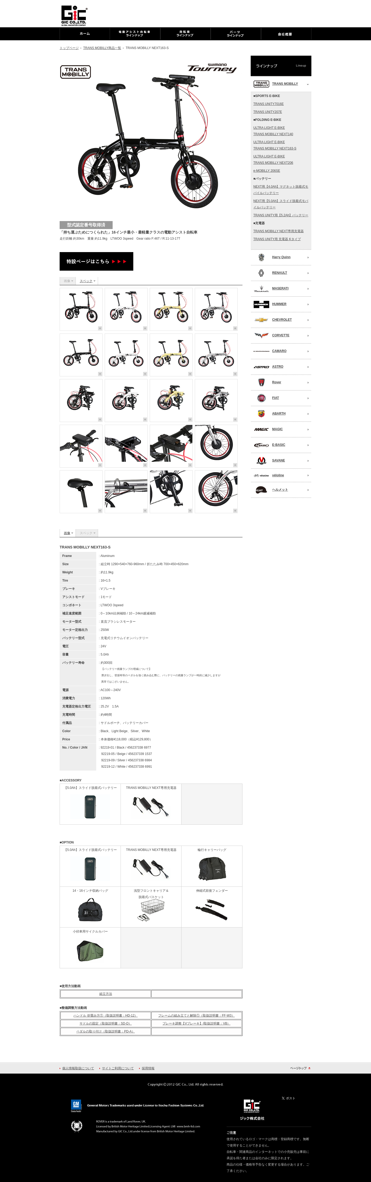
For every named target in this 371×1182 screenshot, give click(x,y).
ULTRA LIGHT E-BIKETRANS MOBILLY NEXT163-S (274, 145)
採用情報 (148, 1068)
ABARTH (269, 414)
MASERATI (271, 288)
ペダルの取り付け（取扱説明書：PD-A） (105, 1031)
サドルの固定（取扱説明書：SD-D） (106, 1023)
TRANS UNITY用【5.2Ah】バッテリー (280, 215)
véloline (268, 475)
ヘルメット (270, 490)
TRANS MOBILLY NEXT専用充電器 (278, 231)
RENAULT (270, 273)
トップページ (69, 48)
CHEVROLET (272, 320)
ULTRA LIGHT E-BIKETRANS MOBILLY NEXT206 (273, 160)
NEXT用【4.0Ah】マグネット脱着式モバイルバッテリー (280, 190)
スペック (86, 281)
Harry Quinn (271, 257)
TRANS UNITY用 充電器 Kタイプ (277, 239)
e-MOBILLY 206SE (266, 171)
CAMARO (269, 351)
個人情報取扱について (78, 1068)
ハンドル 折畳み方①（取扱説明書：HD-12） (105, 1015)
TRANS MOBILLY (275, 84)
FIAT (266, 398)
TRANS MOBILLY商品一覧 (102, 48)
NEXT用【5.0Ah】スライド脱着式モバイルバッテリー (280, 204)
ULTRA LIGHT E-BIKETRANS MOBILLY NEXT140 (273, 131)
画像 (67, 533)
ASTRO (268, 367)
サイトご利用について (118, 1068)
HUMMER (269, 304)
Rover (267, 382)
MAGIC (268, 429)
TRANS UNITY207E (267, 112)
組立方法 (105, 994)
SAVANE (269, 460)
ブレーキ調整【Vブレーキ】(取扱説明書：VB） (196, 1023)
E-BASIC (269, 445)
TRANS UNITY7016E (268, 104)
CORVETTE (271, 335)
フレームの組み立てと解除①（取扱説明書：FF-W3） (196, 1015)
